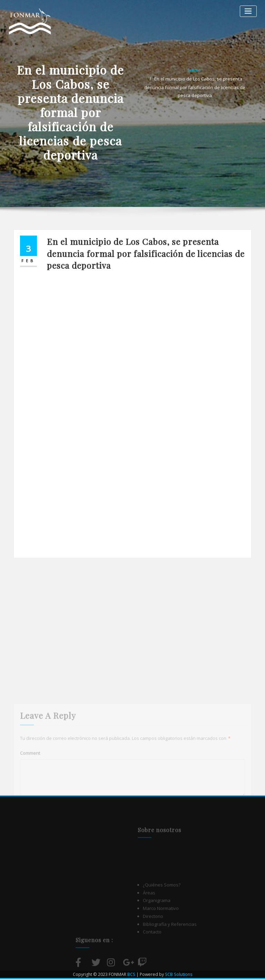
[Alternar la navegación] (248, 11)
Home (194, 70)
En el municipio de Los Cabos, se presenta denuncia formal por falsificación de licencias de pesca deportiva (194, 87)
